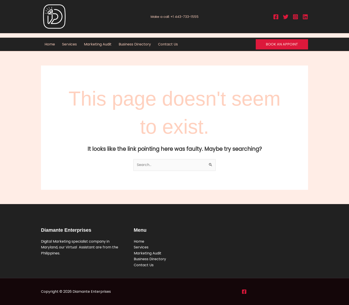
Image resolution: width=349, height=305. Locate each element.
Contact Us (168, 44)
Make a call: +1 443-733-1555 (175, 16)
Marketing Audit (98, 44)
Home (50, 44)
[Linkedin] (305, 17)
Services (69, 44)
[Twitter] (285, 17)
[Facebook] (276, 17)
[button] (282, 44)
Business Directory (135, 44)
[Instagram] (295, 17)
